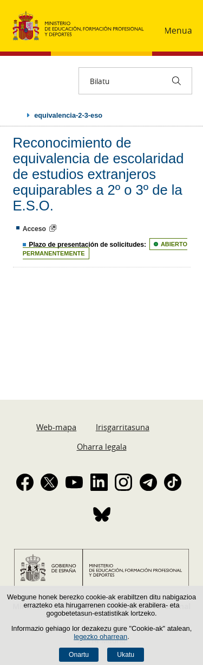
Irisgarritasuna (122, 426)
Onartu (79, 654)
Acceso (34, 229)
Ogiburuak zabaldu (17, 115)
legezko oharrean (100, 636)
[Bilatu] (176, 80)
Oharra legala (102, 446)
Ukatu (125, 654)
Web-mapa (56, 426)
